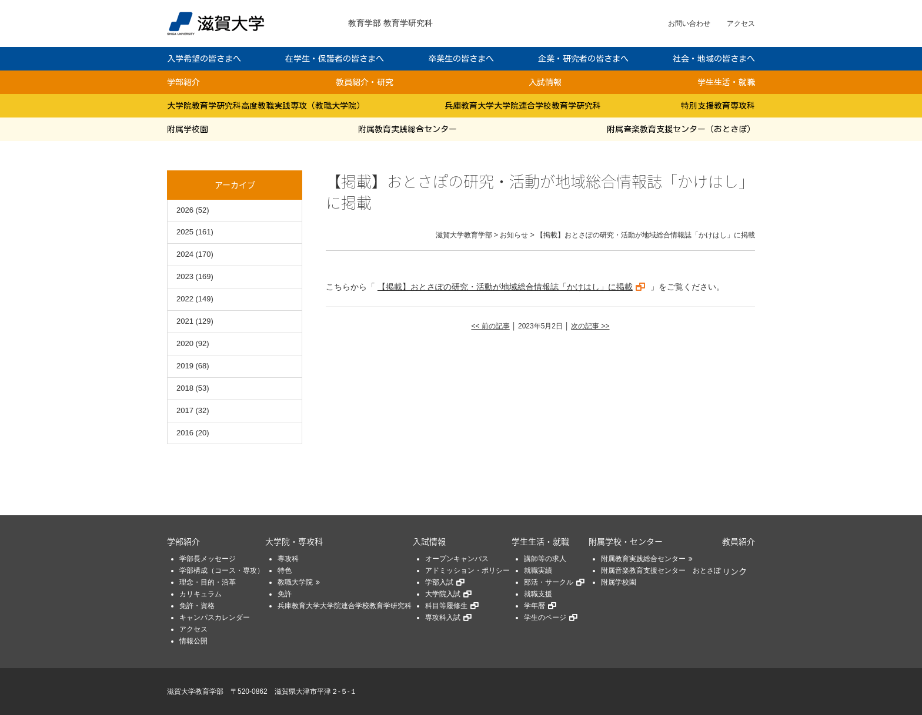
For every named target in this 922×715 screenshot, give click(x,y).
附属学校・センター (626, 541)
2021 (184, 321)
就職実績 (538, 570)
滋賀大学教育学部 (195, 691)
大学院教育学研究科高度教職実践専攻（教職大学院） (266, 106)
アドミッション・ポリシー (467, 570)
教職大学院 (295, 582)
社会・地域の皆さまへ (714, 59)
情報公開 (193, 641)
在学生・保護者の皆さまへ (334, 59)
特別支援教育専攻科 (718, 106)
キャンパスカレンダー (214, 617)
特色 (285, 570)
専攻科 (288, 559)
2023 (184, 276)
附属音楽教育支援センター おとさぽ (661, 570)
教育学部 (364, 23)
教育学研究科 (408, 23)
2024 (184, 254)
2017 (184, 410)
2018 (184, 388)
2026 (184, 210)
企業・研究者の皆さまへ (583, 59)
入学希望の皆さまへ (204, 59)
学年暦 (534, 606)
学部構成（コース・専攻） (221, 570)
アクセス (741, 23)
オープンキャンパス (457, 559)
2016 (184, 432)
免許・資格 (197, 606)
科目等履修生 (446, 606)
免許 (285, 594)
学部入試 (439, 582)
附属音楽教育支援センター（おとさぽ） (681, 129)
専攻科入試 (442, 617)
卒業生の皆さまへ (461, 59)
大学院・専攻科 (294, 541)
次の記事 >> (590, 326)
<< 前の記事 (490, 326)
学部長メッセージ (207, 559)
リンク (734, 571)
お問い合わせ (689, 23)
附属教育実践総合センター (407, 129)
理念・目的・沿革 (207, 582)
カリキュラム (200, 594)
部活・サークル (548, 582)
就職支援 (538, 594)
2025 (184, 231)
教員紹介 (738, 541)
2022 (184, 298)
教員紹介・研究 (364, 82)
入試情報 (545, 82)
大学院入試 (442, 594)
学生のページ (545, 617)
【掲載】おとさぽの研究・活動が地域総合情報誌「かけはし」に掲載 (505, 286)
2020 (184, 343)
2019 (184, 365)
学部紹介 (183, 82)
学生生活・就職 (726, 82)
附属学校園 (187, 129)
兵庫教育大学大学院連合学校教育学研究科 (523, 106)
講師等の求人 (545, 559)
